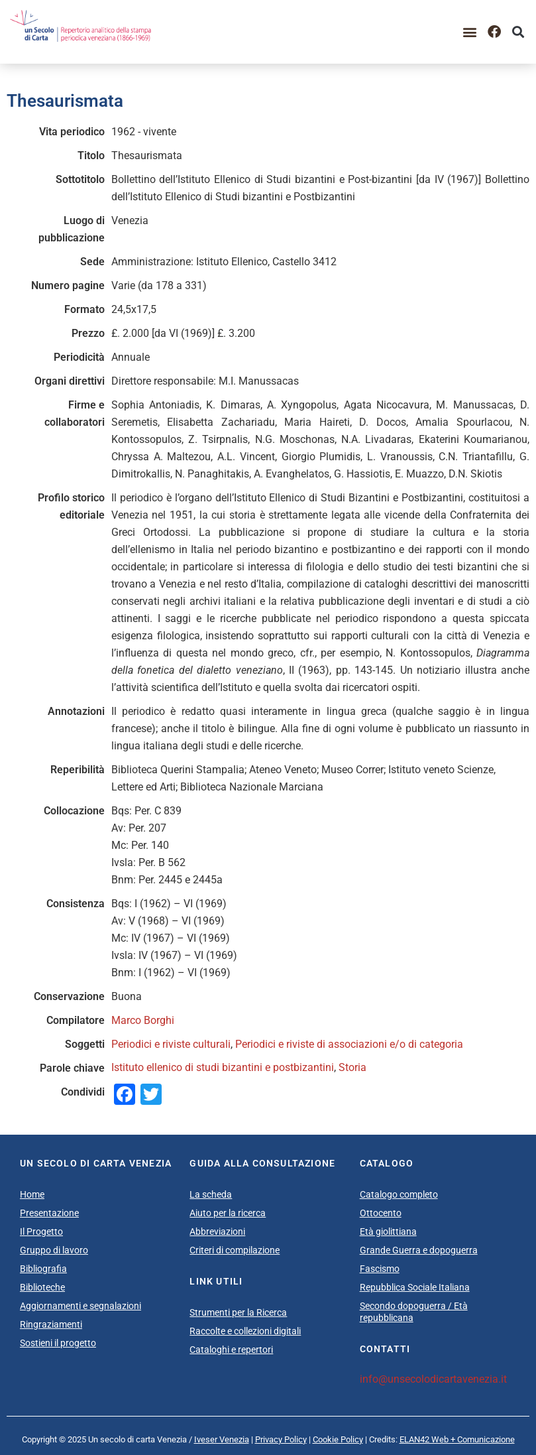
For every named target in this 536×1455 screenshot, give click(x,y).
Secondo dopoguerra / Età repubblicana (414, 1311)
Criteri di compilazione (234, 1250)
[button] (470, 31)
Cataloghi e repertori (231, 1349)
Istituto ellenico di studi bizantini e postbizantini (222, 1067)
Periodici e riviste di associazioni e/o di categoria (349, 1044)
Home (32, 1194)
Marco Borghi (142, 1020)
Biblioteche (42, 1287)
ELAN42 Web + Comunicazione (457, 1439)
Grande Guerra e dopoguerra (419, 1250)
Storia (352, 1067)
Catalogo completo (399, 1194)
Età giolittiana (388, 1231)
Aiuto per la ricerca (227, 1213)
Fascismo (380, 1268)
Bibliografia (43, 1268)
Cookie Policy (338, 1439)
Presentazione (49, 1213)
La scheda (210, 1194)
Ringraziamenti (51, 1324)
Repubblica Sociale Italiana (415, 1287)
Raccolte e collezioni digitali (245, 1331)
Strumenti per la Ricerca (238, 1312)
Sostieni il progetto (58, 1343)
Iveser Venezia (221, 1439)
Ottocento (381, 1213)
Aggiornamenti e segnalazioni (80, 1305)
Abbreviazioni (217, 1231)
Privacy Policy (281, 1439)
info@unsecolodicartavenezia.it (433, 1379)
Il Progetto (41, 1231)
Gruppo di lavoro (54, 1250)
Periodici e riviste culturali (171, 1044)
